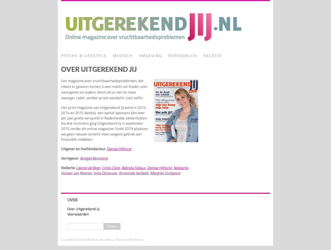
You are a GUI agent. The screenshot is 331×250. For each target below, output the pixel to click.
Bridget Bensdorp (94, 158)
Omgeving (150, 56)
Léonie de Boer (88, 168)
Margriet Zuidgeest (165, 173)
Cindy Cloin (111, 168)
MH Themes (136, 239)
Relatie (212, 56)
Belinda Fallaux (133, 168)
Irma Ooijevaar (105, 173)
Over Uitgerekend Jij (83, 209)
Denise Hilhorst (119, 149)
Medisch (123, 56)
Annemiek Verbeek (133, 173)
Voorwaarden (78, 214)
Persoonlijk (182, 56)
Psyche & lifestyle (83, 56)
